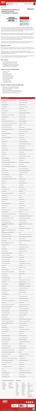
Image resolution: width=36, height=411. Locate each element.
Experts (23, 392)
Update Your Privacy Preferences (7, 409)
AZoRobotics (4, 384)
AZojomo (23, 390)
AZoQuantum (10, 384)
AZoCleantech (4, 385)
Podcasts (23, 391)
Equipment (17, 386)
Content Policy (30, 394)
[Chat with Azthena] (33, 409)
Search (29, 384)
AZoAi (9, 385)
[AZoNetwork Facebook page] (8, 4)
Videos (17, 390)
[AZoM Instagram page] (11, 4)
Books (17, 387)
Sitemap (29, 393)
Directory (17, 385)
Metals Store (18, 392)
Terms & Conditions (30, 390)
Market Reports (24, 385)
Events (17, 391)
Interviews (23, 384)
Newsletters (29, 386)
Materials (23, 386)
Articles (17, 384)
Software (5, 6)
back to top (31, 399)
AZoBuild (3, 387)
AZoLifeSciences (11, 387)
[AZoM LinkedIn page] (7, 4)
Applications (23, 387)
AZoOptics (3, 386)
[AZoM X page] (30, 402)
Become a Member (30, 385)
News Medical (11, 386)
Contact (29, 387)
